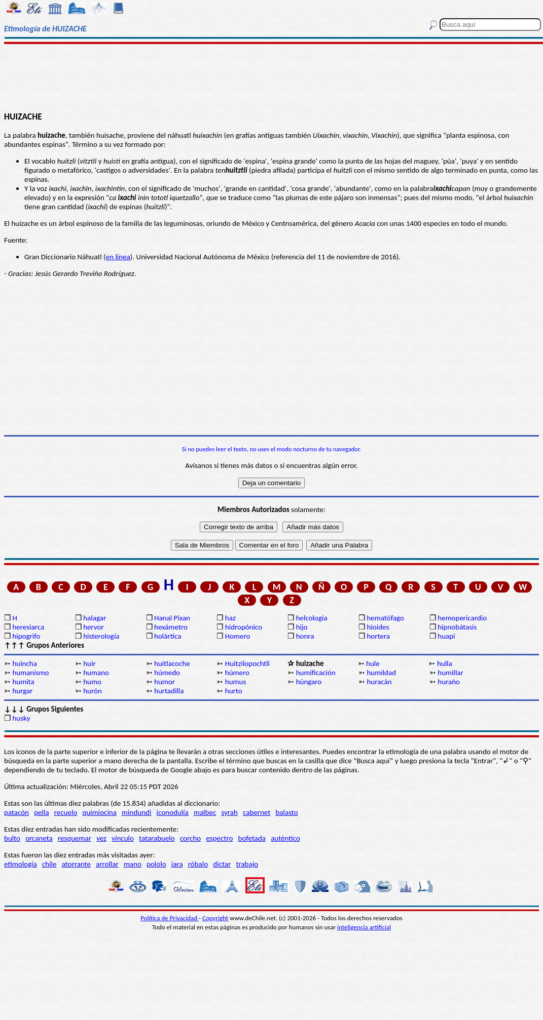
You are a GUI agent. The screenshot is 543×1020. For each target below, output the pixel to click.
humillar (450, 672)
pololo (156, 864)
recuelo (66, 812)
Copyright (215, 918)
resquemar (74, 838)
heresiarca (28, 627)
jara (177, 864)
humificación (316, 672)
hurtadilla (169, 690)
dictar (222, 864)
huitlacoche (172, 663)
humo (92, 681)
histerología (101, 636)
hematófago (385, 617)
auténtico (285, 838)
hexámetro (171, 627)
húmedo (167, 672)
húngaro (309, 681)
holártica (167, 636)
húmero (237, 672)
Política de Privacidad (169, 918)
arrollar (107, 864)
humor (164, 681)
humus (235, 681)
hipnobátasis (457, 627)
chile (49, 864)
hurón (92, 690)
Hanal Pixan (172, 617)
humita (23, 681)
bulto (12, 838)
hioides (378, 627)
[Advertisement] (272, 77)
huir (89, 663)
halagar (94, 617)
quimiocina (100, 812)
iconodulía (173, 812)
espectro (219, 838)
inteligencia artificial (364, 927)
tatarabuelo (157, 838)
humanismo (30, 672)
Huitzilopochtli (247, 663)
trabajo (247, 864)
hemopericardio (462, 617)
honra (305, 636)
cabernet (256, 812)
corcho (190, 838)
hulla (444, 663)
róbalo (198, 864)
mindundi (136, 812)
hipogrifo (26, 636)
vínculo (123, 838)
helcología (312, 617)
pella (41, 812)
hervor (93, 627)
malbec (205, 812)
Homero (237, 636)
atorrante (76, 864)
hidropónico (243, 627)
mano (132, 864)
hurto (233, 690)
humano (96, 672)
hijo (302, 627)
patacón (16, 812)
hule (373, 663)
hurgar (22, 690)
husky (21, 718)
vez (101, 838)
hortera (378, 636)
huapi (446, 636)
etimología (20, 864)
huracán (379, 681)
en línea (118, 256)
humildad (381, 672)
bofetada (252, 838)
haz (230, 617)
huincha (24, 663)
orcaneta (39, 838)
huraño (449, 681)
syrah (229, 812)
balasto (286, 812)
